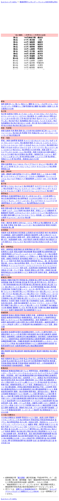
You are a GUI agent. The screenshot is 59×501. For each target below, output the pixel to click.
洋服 (10, 282)
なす (29, 147)
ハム (49, 131)
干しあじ (4, 121)
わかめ (15, 152)
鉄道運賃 (4, 332)
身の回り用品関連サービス (41, 431)
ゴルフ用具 (38, 380)
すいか (16, 166)
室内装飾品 (24, 259)
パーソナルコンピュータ (27, 373)
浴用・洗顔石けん (41, 422)
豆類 (47, 150)
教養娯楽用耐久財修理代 (47, 375)
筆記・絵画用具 (24, 378)
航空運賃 (23, 334)
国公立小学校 (18, 359)
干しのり (8, 152)
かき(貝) (12, 118)
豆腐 (48, 152)
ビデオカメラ (48, 373)
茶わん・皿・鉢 (44, 261)
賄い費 (11, 227)
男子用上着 (32, 282)
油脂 (14, 174)
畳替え (3, 237)
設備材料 (19, 235)
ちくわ (42, 121)
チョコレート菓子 (14, 191)
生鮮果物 (8, 164)
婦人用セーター (33, 294)
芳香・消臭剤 (45, 270)
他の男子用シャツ (20, 291)
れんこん (35, 145)
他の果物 (52, 166)
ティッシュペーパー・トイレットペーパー (25, 265)
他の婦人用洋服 (50, 287)
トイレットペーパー (11, 268)
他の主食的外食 (39, 225)
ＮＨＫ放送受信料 (23, 401)
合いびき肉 (27, 131)
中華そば (36, 223)
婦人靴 (34, 308)
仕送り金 (36, 440)
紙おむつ (41, 317)
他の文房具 (20, 380)
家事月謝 (30, 398)
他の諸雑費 (7, 434)
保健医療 (4, 315)
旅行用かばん (46, 429)
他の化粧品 (48, 427)
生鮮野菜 (13, 140)
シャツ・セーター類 (30, 289)
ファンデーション (16, 427)
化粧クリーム (50, 424)
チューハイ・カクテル (16, 217)
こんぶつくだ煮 (41, 157)
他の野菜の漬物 (28, 157)
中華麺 (14, 106)
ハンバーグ (50, 201)
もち (54, 106)
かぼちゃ (16, 147)
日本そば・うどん (25, 223)
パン (13, 104)
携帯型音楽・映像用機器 (38, 371)
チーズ (6, 135)
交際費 (38, 438)
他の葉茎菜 (24, 143)
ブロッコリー (8, 143)
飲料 (3, 208)
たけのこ (42, 145)
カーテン (36, 259)
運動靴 (15, 308)
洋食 (15, 225)
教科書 (14, 363)
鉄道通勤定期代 (27, 332)
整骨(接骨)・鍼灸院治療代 (45, 322)
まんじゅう (18, 186)
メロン (22, 166)
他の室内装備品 (47, 259)
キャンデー (46, 188)
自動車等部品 (14, 339)
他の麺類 (34, 106)
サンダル (21, 308)
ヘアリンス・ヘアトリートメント (14, 424)
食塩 (39, 174)
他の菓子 (50, 191)
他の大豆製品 (19, 154)
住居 (8, 233)
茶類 (7, 208)
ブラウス (8, 294)
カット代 (15, 420)
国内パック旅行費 (47, 394)
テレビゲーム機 (20, 382)
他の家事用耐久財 (49, 252)
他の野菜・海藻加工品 (34, 154)
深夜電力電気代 (39, 239)
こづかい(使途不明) (27, 438)
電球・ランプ (30, 263)
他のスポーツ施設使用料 (42, 405)
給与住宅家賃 (38, 233)
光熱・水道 (22, 239)
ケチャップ (13, 176)
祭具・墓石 (28, 434)
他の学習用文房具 (8, 380)
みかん (21, 164)
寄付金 (37, 436)
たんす (17, 256)
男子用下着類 (40, 296)
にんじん (14, 145)
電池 (54, 387)
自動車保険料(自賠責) (46, 343)
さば (51, 114)
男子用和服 (20, 280)
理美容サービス (27, 417)
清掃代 (40, 272)
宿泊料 (26, 394)
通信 (3, 351)
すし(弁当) (29, 196)
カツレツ (4, 201)
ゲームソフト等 (33, 382)
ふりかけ (38, 179)
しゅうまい (25, 201)
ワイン (33, 215)
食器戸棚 (42, 256)
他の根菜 (50, 145)
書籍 (52, 391)
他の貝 (26, 118)
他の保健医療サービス (39, 324)
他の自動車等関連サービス (26, 343)
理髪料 (51, 417)
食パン (18, 104)
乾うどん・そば (51, 104)
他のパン (24, 104)
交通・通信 (52, 324)
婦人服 (41, 285)
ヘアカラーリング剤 (36, 427)
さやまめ (8, 147)
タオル (39, 263)
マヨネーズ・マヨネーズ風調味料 (31, 176)
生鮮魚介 (10, 114)
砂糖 (54, 174)
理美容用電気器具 (47, 420)
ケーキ (45, 186)
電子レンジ (40, 249)
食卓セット (24, 256)
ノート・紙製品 (37, 378)
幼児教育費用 (36, 361)
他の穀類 (42, 106)
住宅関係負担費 (16, 440)
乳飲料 (11, 213)
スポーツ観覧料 (49, 403)
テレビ (26, 371)
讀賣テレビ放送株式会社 (25, 489)
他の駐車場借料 (36, 341)
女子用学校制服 (37, 287)
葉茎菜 (20, 140)
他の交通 (40, 334)
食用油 (18, 174)
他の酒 (27, 217)
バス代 (37, 332)
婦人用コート (25, 287)
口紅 (25, 427)
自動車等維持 (52, 337)
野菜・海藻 (5, 140)
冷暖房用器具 (6, 254)
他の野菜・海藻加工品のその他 (26, 159)
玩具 (12, 382)
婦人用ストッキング (18, 305)
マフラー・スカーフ (45, 303)
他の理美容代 (25, 420)
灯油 (33, 242)
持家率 (3, 233)
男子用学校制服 (9, 285)
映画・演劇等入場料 (35, 403)
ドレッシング (50, 176)
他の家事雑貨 (47, 263)
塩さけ (39, 118)
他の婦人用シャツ (20, 294)
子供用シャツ (10, 296)
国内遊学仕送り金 (47, 440)
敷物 (31, 259)
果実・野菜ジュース (39, 211)
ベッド (6, 261)
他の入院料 (29, 322)
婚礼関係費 (37, 434)
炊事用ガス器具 (7, 252)
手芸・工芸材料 (46, 387)
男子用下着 (50, 296)
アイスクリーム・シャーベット (33, 191)
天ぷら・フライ (15, 201)
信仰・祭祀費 (18, 434)
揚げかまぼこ (34, 121)
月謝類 (16, 396)
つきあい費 (5, 440)
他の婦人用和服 (48, 280)
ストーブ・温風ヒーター (38, 254)
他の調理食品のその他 (35, 203)
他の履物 (46, 308)
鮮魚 (16, 114)
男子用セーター (33, 291)
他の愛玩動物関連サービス (42, 389)
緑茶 (11, 208)
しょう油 (44, 174)
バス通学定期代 (46, 332)
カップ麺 (21, 106)
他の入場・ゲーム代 (33, 408)
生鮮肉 (7, 131)
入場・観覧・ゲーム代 (17, 403)
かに (25, 116)
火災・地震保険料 (10, 239)
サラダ (45, 198)
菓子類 (3, 186)
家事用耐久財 (30, 249)
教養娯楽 (4, 371)
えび (21, 116)
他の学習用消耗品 (51, 378)
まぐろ (21, 114)
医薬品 (11, 315)
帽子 (27, 303)
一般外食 (8, 223)
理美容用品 (35, 420)
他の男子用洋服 (22, 285)
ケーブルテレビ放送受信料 (41, 401)
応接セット (33, 256)
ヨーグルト (49, 133)
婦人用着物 (29, 280)
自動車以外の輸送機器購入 (26, 337)
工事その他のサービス (47, 235)
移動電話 (45, 351)
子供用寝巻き (34, 301)
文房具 (14, 378)
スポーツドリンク (38, 213)
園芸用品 (36, 387)
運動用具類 (29, 380)
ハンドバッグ (23, 429)
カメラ (40, 373)
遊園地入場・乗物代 (17, 408)
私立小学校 (28, 359)
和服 (14, 280)
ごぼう (21, 145)
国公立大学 (18, 361)
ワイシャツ (7, 291)
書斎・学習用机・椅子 (10, 375)
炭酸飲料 (50, 211)
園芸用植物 (27, 387)
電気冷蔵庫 (18, 252)
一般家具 (10, 256)
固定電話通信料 (17, 351)
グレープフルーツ (31, 164)
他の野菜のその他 (29, 150)
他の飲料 (26, 211)
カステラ (38, 186)
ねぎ (51, 140)
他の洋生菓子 (8, 188)
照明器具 (15, 259)
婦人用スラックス (12, 287)
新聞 (30, 391)
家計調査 (21, 478)
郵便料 (7, 351)
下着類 (31, 296)
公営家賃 (29, 233)
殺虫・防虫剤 (25, 270)
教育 (3, 359)
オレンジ (42, 164)
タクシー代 (14, 334)
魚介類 (3, 114)
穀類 (7, 104)
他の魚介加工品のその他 (22, 125)
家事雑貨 (33, 261)
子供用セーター (22, 296)
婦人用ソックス (33, 305)
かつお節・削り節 (30, 123)
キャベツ (27, 140)
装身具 (7, 431)
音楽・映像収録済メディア (39, 385)
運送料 (39, 351)
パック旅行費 (34, 394)
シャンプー (53, 422)
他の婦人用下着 (47, 298)
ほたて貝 (19, 118)
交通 (3, 327)
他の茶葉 (20, 208)
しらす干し (52, 118)
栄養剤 (28, 315)
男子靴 (28, 308)
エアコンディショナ (20, 254)
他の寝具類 (25, 261)
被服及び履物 (6, 280)
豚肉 (16, 131)
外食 (3, 223)
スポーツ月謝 (10, 398)
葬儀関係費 (46, 434)
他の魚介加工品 (16, 123)
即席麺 (28, 106)
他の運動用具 (49, 380)
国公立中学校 (38, 359)
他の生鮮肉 (36, 131)
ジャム (3, 179)
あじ (26, 114)
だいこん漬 (7, 157)
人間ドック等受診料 (22, 324)
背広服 (24, 282)
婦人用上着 (48, 285)
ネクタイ (33, 303)
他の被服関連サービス (32, 310)
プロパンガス (18, 242)
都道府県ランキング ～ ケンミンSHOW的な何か (39, 2)
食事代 (15, 223)
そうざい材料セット (18, 203)
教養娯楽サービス (16, 394)
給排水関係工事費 (14, 237)
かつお (36, 114)
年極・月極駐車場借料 (21, 341)
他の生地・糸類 (11, 303)
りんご (15, 164)
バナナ (33, 166)
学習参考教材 (23, 363)
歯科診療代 (11, 322)
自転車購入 (42, 337)
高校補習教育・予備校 (21, 365)
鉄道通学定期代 (15, 332)
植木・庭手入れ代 (43, 237)
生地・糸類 (44, 301)
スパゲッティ (6, 106)
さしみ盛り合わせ (42, 116)
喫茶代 (48, 225)
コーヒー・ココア (37, 208)
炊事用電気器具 (51, 249)
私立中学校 (48, 359)
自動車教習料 (21, 398)
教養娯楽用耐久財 (16, 371)
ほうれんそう (36, 140)
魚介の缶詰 (7, 125)
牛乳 (29, 133)
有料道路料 (31, 334)
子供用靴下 (44, 305)
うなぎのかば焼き (36, 198)
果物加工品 (5, 169)
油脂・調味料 (6, 174)
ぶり (9, 116)
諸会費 (44, 408)
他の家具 (49, 256)
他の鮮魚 (30, 116)
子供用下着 (24, 301)
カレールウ (11, 179)
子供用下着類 (14, 301)
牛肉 (12, 131)
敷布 (19, 261)
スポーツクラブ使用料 (23, 405)
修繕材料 (34, 235)
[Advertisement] (29, 18)
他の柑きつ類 (51, 164)
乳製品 (34, 133)
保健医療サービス (47, 320)
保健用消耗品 (50, 317)
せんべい (17, 188)
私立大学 (27, 361)
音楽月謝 (43, 396)
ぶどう (6, 166)
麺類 (30, 104)
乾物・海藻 (41, 150)
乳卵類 (24, 133)
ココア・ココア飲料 (15, 211)
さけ (47, 114)
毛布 (15, 261)
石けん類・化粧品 (27, 422)
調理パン (52, 196)
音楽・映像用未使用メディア (16, 385)
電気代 (30, 239)
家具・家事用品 (7, 249)
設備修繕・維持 (9, 235)
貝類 (51, 116)
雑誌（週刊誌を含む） (41, 391)
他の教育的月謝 (33, 396)
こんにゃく (48, 154)
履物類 (9, 308)
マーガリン (26, 174)
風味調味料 (29, 179)
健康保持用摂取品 (14, 317)
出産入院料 (20, 322)
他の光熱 (27, 242)
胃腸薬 (22, 315)
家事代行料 (33, 272)
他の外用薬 (48, 315)
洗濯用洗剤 (42, 268)
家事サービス (22, 272)
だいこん (6, 145)
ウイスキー (25, 215)
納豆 (12, 154)
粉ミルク (40, 133)
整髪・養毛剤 (39, 424)
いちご (27, 166)
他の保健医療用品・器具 (29, 320)
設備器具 (27, 235)
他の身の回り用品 (24, 431)
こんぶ (21, 152)
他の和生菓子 (29, 186)
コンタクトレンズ (12, 320)
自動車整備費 (39, 339)
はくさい (45, 140)
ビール (18, 215)
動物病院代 (27, 389)
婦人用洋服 (33, 285)
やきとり (41, 201)
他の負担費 (27, 440)
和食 (5, 225)
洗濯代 (11, 310)
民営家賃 (21, 233)
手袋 (55, 303)
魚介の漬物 (42, 123)
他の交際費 (51, 438)
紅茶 (15, 208)
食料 (3, 104)
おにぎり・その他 (41, 196)
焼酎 (13, 215)
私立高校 (10, 361)
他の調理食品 (22, 198)
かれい (42, 114)
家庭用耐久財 (19, 249)
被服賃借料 (18, 310)
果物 (3, 164)
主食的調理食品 (15, 196)
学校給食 (4, 227)
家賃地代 (14, 233)
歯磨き (30, 424)
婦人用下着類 (15, 298)
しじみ (6, 118)
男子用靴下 (5, 305)
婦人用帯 (38, 280)
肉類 (3, 131)
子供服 (13, 289)
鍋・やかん (9, 263)
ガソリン (4, 339)
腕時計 (13, 431)
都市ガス (8, 242)
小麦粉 (49, 106)
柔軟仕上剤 (35, 270)
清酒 (9, 215)
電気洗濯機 (37, 252)
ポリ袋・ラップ (13, 270)
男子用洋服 (17, 282)
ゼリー (50, 186)
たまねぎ (27, 145)
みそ (50, 174)
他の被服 (21, 303)
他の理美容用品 (13, 422)
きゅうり (23, 147)
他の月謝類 (39, 398)
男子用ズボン (42, 282)
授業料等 (8, 359)
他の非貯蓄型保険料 (26, 436)
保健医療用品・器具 (29, 317)
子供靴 (40, 308)
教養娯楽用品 (6, 378)
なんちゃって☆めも (9, 2)
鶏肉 (20, 131)
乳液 (7, 427)
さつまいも (37, 143)
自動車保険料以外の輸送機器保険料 (29, 346)
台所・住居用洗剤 (31, 268)
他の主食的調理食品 (9, 198)
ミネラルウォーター (22, 213)
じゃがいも (47, 143)
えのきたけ (7, 150)
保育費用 (43, 436)
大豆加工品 (41, 152)
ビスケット (26, 188)
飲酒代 (54, 225)
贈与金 (44, 438)
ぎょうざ (34, 201)
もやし (17, 143)
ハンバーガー (27, 225)
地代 (46, 233)
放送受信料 (11, 401)
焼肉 (19, 225)
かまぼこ (49, 121)
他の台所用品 (19, 263)
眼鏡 (3, 320)
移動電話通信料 (30, 351)
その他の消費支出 (8, 417)
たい (5, 116)
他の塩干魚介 (14, 121)
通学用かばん (34, 429)
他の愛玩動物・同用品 (14, 387)
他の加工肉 (17, 133)
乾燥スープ (20, 179)
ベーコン (8, 133)
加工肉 (44, 131)
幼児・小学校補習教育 (45, 363)
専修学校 (45, 361)
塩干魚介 (32, 118)
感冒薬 (17, 315)
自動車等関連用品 (27, 339)
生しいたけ (49, 147)
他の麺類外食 (46, 223)
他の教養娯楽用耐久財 (28, 375)
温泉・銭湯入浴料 (41, 417)
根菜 (31, 143)
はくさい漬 (17, 157)
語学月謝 (23, 396)
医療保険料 (13, 436)
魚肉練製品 (24, 121)
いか (13, 116)
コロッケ (52, 198)
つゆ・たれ (46, 179)
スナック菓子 (36, 188)
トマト (34, 147)
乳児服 (18, 289)
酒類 (5, 215)
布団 (11, 261)
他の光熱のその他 (42, 242)
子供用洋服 (5, 289)
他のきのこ (17, 150)
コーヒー (48, 208)
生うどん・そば (39, 104)
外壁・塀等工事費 (28, 237)
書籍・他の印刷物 (21, 391)
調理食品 (4, 196)
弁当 (23, 196)
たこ (17, 116)
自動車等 (47, 334)
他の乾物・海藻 (30, 152)
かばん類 (14, 429)
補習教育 (32, 363)
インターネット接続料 (30, 410)
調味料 (34, 174)
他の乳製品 (13, 135)
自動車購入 (11, 337)
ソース (6, 176)
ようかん (10, 186)
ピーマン (40, 147)
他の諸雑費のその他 (11, 438)
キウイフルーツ (43, 166)
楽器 (56, 373)
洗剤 (21, 268)
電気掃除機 (27, 252)
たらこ (45, 118)
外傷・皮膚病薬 (38, 315)
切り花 (50, 382)
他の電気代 (50, 239)
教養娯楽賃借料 (15, 410)
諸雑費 (18, 417)
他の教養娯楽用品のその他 (11, 389)
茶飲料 (27, 208)
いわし (30, 114)
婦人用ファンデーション (31, 298)
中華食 (10, 225)
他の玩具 (43, 382)
